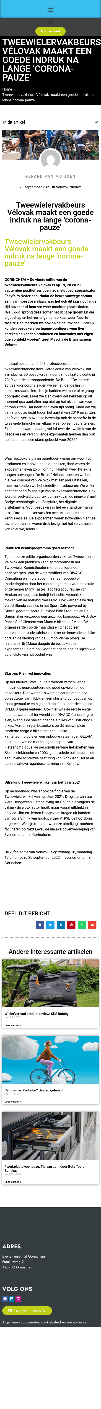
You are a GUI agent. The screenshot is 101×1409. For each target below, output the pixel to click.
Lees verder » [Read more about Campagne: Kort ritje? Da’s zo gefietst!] (13, 1101)
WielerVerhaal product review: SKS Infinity (37, 1014)
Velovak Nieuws (69, 187)
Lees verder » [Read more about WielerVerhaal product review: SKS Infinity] (13, 1025)
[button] (50, 9)
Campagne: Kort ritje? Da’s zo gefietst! (34, 1090)
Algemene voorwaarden (20, 1322)
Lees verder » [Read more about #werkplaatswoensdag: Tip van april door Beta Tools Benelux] (13, 1182)
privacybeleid (77, 1322)
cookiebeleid (51, 1322)
